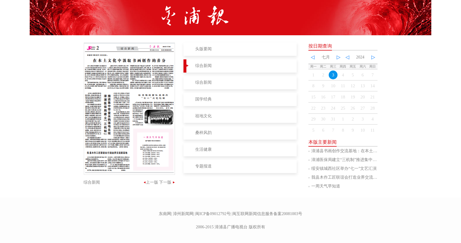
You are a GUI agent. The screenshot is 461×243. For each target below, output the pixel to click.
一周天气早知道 (325, 186)
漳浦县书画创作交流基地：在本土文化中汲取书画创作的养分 (366, 151)
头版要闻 (203, 49)
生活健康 (203, 149)
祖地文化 (203, 116)
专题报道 (203, 166)
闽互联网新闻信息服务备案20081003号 (267, 214)
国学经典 (203, 99)
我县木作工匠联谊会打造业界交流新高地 (348, 177)
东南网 (165, 214)
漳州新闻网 (183, 214)
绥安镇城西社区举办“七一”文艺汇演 (344, 168)
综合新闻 (203, 65)
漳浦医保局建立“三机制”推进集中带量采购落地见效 (358, 159)
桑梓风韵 (203, 132)
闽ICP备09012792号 (212, 214)
